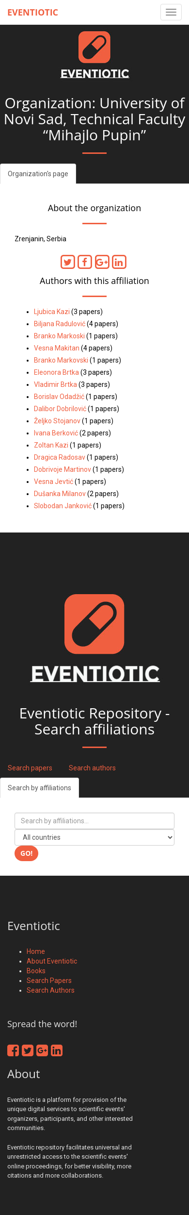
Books (36, 971)
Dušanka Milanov (60, 494)
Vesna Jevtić (53, 481)
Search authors (92, 768)
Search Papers (49, 980)
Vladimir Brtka (55, 384)
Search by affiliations (39, 788)
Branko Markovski (61, 360)
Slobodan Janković (63, 506)
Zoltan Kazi (51, 445)
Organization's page (38, 174)
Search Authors (51, 990)
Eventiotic (32, 12)
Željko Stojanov (57, 421)
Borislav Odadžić (59, 396)
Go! (26, 853)
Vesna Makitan (56, 348)
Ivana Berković (56, 433)
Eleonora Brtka (56, 372)
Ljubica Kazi (52, 312)
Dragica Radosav (59, 457)
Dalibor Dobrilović (60, 409)
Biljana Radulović (59, 324)
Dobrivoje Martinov (62, 469)
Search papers (30, 768)
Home (36, 951)
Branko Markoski (59, 336)
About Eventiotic (52, 961)
